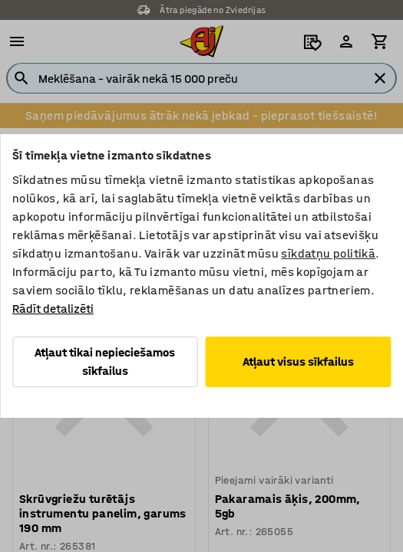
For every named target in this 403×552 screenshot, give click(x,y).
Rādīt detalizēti (53, 308)
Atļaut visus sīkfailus (298, 361)
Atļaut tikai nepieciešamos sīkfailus (105, 361)
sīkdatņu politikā (328, 253)
